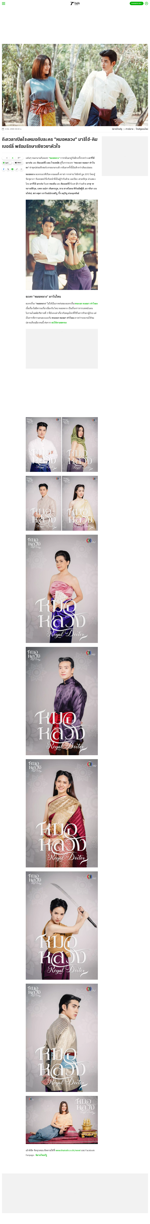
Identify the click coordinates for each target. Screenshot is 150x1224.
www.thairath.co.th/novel (68, 1150)
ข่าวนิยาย (129, 129)
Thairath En (136, 3)
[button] (3, 169)
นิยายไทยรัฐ (117, 129)
